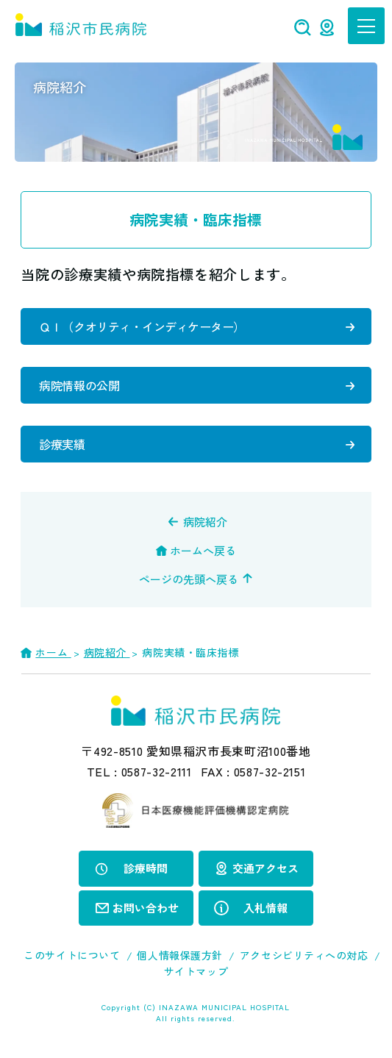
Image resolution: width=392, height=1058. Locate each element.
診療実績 (62, 444)
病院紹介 (205, 521)
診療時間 (146, 868)
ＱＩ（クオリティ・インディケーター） (141, 326)
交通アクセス (265, 868)
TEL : (139, 771)
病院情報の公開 (79, 385)
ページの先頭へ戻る (188, 579)
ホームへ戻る (203, 550)
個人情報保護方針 (179, 955)
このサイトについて (72, 955)
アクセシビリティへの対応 (304, 955)
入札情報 (265, 907)
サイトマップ (196, 971)
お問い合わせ (146, 907)
